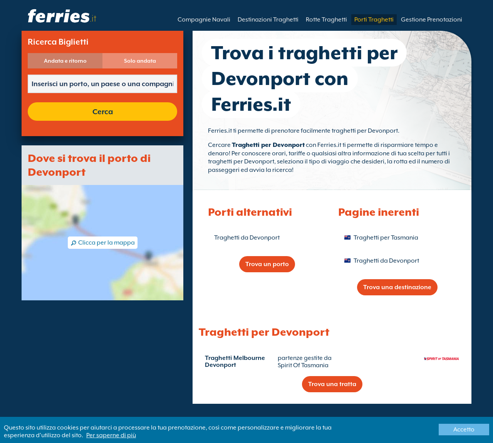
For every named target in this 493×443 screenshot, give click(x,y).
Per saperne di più (111, 435)
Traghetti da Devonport (247, 237)
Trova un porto (267, 264)
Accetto (464, 429)
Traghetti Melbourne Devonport (235, 361)
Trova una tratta (332, 384)
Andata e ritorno (65, 61)
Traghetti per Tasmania (386, 237)
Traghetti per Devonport (268, 145)
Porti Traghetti (374, 19)
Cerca (102, 111)
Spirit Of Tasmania (303, 365)
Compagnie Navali (204, 19)
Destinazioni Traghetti (268, 19)
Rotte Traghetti (326, 19)
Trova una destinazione (397, 287)
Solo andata (140, 61)
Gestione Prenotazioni (431, 19)
